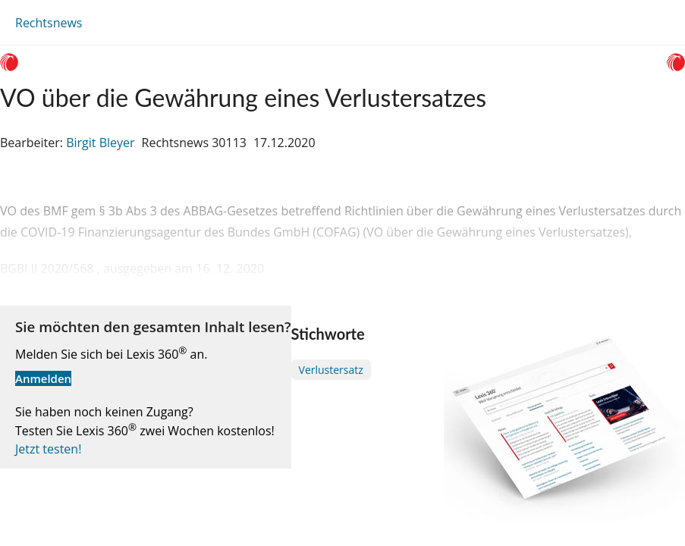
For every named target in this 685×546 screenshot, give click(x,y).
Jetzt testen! (48, 449)
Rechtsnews (48, 22)
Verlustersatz (331, 369)
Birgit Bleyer (100, 142)
